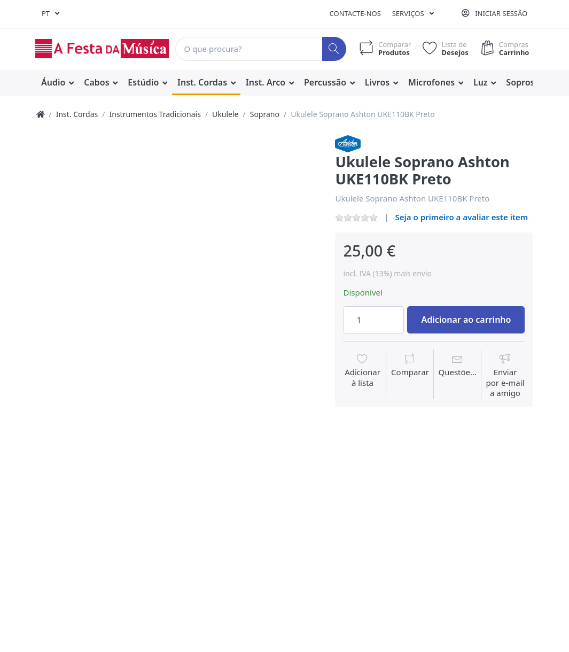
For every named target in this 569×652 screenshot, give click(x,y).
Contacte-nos (355, 13)
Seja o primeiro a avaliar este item (461, 217)
